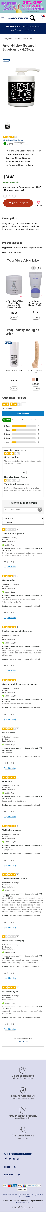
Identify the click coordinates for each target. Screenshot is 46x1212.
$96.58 (35, 384)
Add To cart (18, 203)
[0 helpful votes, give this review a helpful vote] (5, 561)
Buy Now (14, 317)
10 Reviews (7, 140)
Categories (7, 38)
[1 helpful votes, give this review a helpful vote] (5, 612)
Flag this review (10, 567)
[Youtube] (18, 1158)
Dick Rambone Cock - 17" (36, 371)
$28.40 (14, 380)
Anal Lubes (27, 38)
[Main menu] (3, 18)
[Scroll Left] (33, 268)
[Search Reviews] (23, 510)
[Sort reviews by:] (23, 518)
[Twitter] (10, 1158)
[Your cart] (43, 17)
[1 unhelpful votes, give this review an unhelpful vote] (12, 561)
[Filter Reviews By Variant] (23, 523)
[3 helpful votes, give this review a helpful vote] (5, 973)
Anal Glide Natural (14, 370)
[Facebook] (6, 1158)
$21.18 (36, 312)
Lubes (17, 38)
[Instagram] (14, 1158)
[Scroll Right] (39, 268)
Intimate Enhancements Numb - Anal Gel (35, 303)
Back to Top (23, 1041)
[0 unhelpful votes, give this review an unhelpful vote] (12, 612)
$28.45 (14, 313)
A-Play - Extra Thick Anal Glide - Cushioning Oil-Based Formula (14, 304)
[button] (33, 379)
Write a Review (17, 140)
